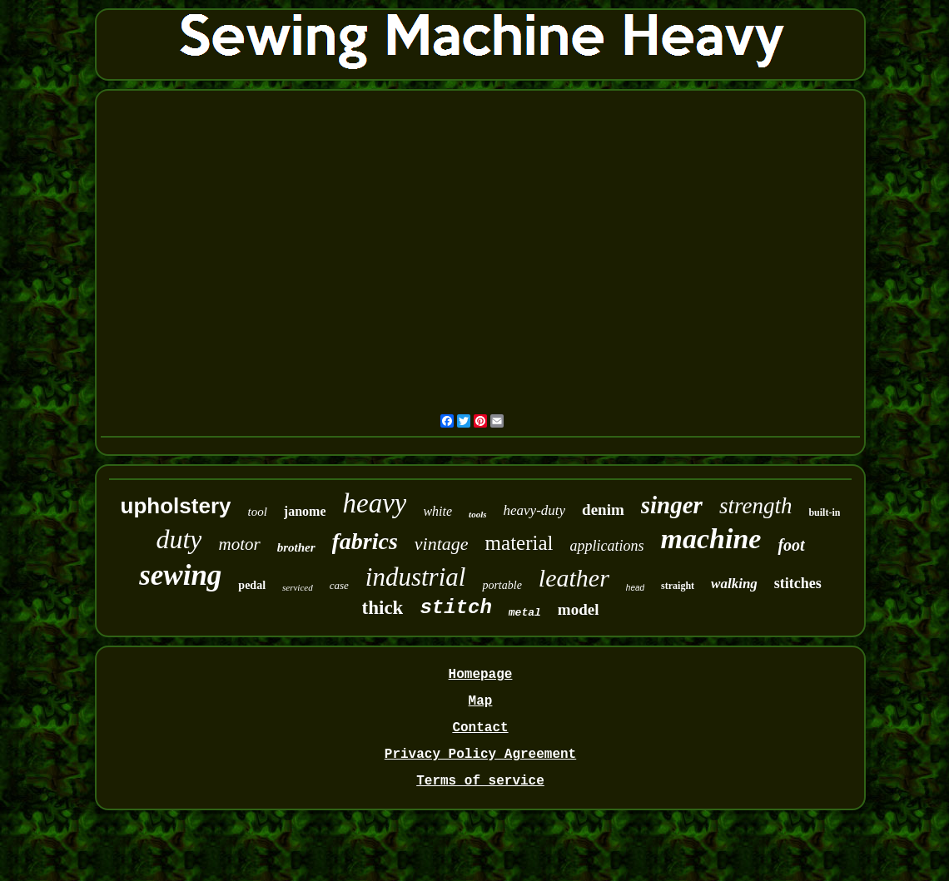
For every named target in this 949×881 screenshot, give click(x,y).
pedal (252, 585)
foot (791, 545)
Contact (480, 727)
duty (178, 539)
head (635, 587)
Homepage (481, 674)
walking (734, 583)
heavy (374, 503)
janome (305, 511)
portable (501, 585)
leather (574, 577)
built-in (824, 512)
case (339, 585)
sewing (180, 575)
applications (607, 545)
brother (296, 547)
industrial (415, 576)
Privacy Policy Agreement (480, 754)
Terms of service (480, 781)
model (578, 609)
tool (256, 511)
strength (755, 505)
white (437, 511)
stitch (455, 607)
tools (477, 514)
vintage (442, 543)
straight (677, 585)
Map (481, 701)
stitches (798, 583)
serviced (297, 587)
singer (672, 505)
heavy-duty (535, 510)
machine (711, 538)
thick (383, 607)
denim (603, 509)
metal (525, 612)
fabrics (365, 541)
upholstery (176, 505)
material (519, 543)
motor (239, 544)
